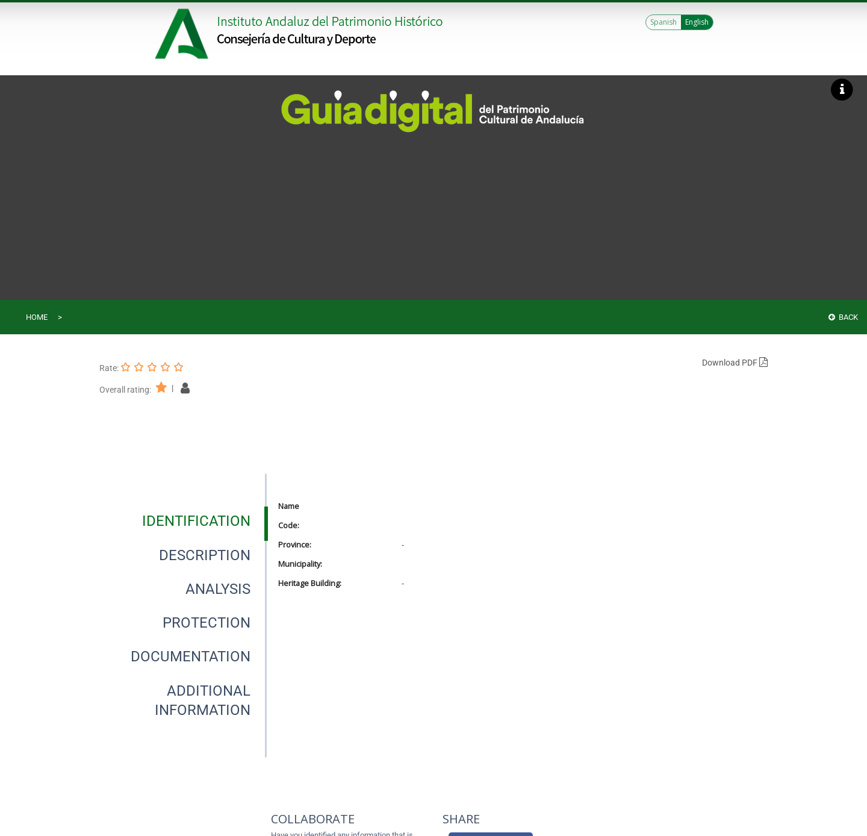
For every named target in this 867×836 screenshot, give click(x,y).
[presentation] (183, 521)
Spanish (663, 22)
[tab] (196, 521)
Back (843, 317)
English (697, 22)
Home (37, 317)
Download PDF (735, 362)
